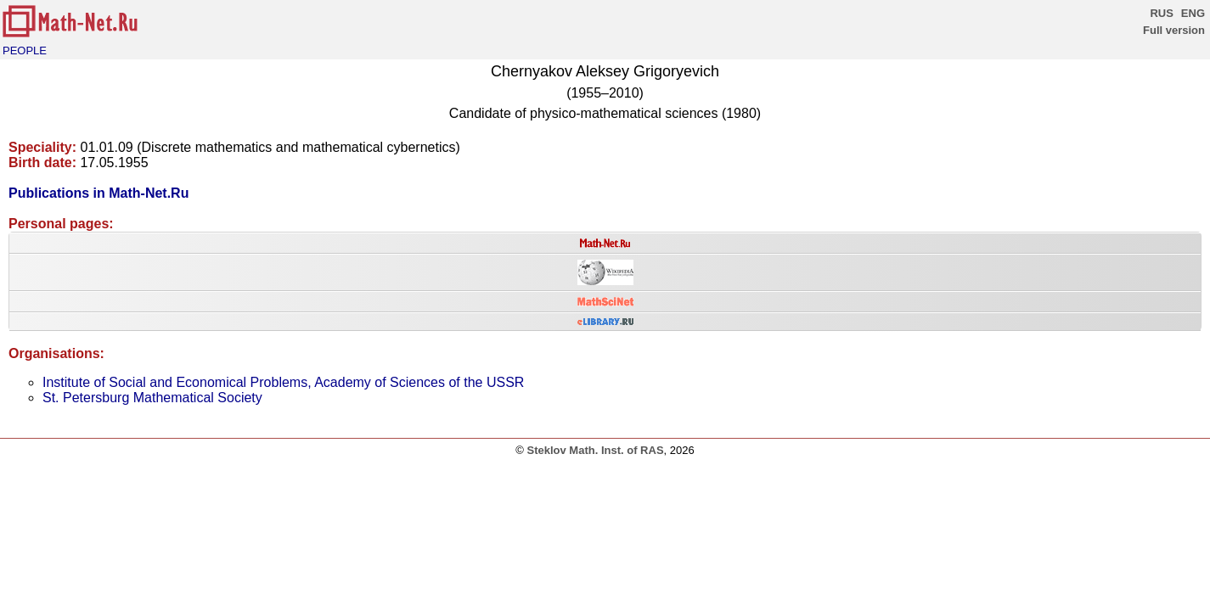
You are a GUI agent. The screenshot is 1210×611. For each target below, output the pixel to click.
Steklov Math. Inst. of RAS (594, 450)
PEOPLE (25, 50)
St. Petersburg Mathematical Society (152, 397)
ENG (1193, 13)
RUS (1161, 13)
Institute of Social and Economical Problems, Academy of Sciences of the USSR (283, 382)
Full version (1174, 30)
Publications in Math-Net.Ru (98, 193)
